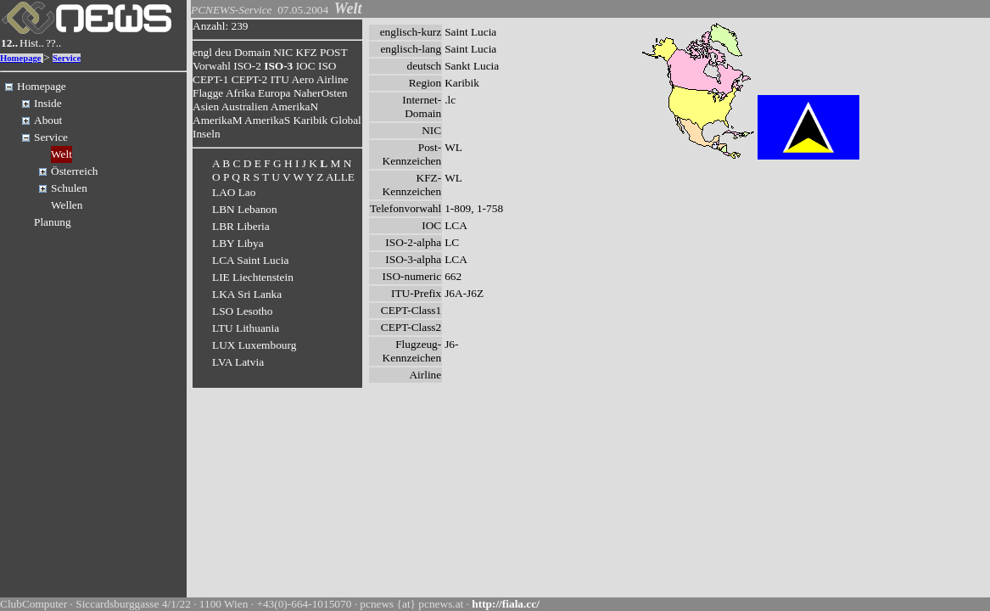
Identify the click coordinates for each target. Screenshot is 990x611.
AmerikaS (267, 120)
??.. (54, 42)
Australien (245, 106)
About (48, 120)
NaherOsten (321, 93)
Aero (302, 79)
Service (67, 58)
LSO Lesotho (242, 311)
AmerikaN (294, 106)
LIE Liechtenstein (253, 277)
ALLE (340, 177)
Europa (274, 93)
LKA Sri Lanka (247, 294)
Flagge (208, 93)
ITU (280, 79)
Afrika (240, 93)
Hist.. (32, 42)
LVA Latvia (238, 362)
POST (333, 52)
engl (202, 52)
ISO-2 (247, 65)
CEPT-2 (249, 79)
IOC (306, 65)
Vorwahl (212, 65)
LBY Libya (238, 243)
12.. (9, 42)
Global (346, 120)
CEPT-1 (210, 79)
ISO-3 (278, 65)
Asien (206, 106)
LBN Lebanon (244, 209)
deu (223, 52)
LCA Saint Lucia (250, 260)
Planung (52, 222)
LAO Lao (233, 192)
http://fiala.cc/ (506, 603)
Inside (48, 103)
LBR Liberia (241, 226)
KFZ (306, 52)
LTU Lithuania (245, 328)
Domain (252, 52)
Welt (61, 154)
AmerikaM (217, 120)
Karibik (310, 120)
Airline (332, 79)
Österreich (74, 171)
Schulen (69, 188)
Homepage (21, 58)
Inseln (207, 133)
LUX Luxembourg (254, 345)
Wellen (66, 205)
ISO (327, 65)
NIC (283, 52)
